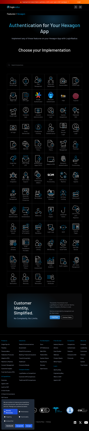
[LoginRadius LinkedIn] (75, 422)
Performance (23, 411)
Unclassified (8, 421)
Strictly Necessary (8, 411)
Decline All (9, 426)
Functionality (23, 417)
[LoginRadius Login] (76, 7)
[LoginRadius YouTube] (86, 422)
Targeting (8, 417)
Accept (28, 426)
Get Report (65, 2)
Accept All (19, 426)
